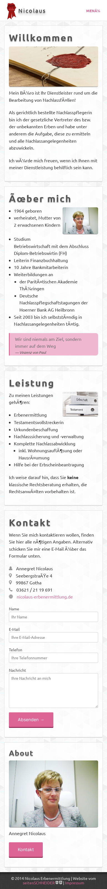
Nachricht (53, 688)
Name (53, 614)
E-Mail (53, 634)
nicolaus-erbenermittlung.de (41, 596)
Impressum (74, 882)
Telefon (53, 655)
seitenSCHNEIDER (39, 882)
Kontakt (26, 849)
